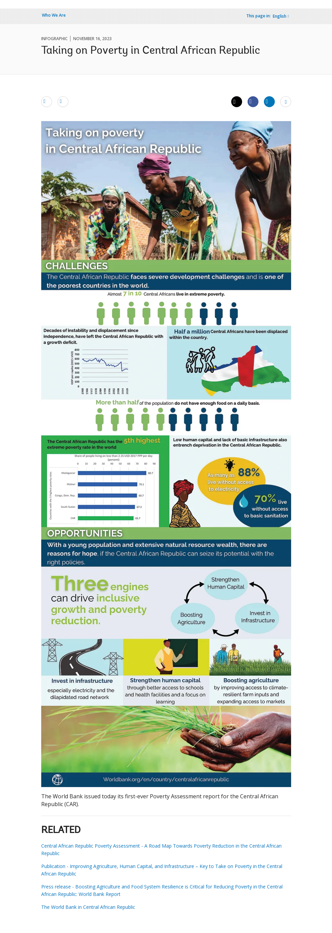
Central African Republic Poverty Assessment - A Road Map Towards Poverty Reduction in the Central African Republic (161, 849)
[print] (63, 101)
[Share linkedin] (269, 101)
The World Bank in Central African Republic (88, 907)
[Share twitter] (237, 102)
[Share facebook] (253, 101)
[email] (47, 101)
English (279, 16)
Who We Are (54, 15)
